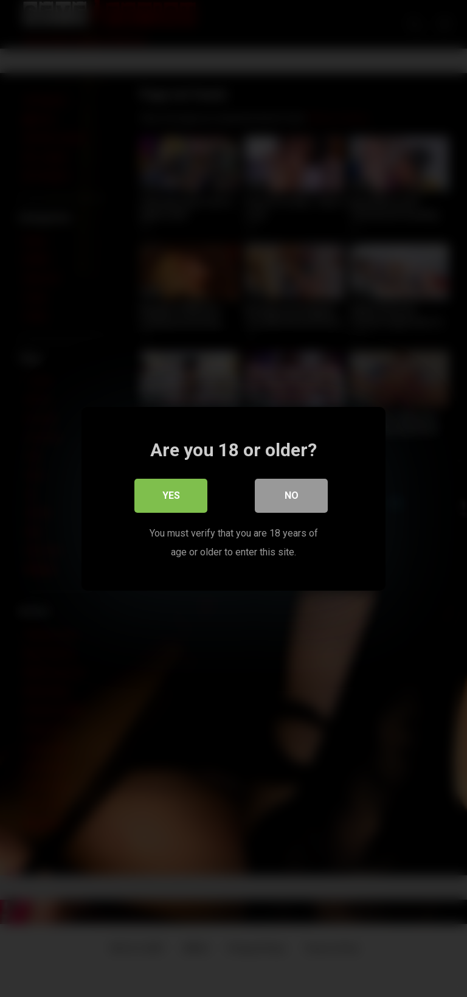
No (292, 495)
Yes (171, 495)
